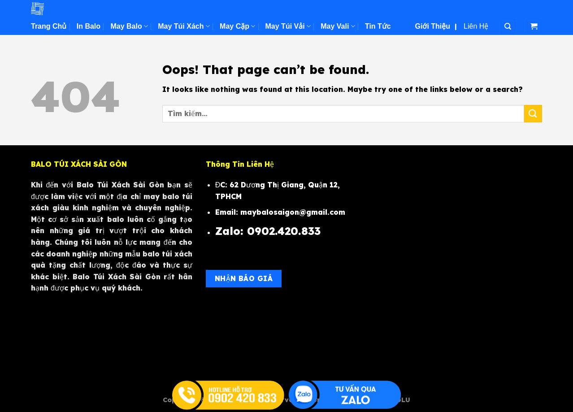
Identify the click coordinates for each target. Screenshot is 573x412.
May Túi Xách (183, 26)
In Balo (88, 26)
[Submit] (533, 113)
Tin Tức (378, 26)
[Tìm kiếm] (508, 26)
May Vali (338, 26)
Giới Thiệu (433, 26)
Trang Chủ (48, 26)
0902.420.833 (285, 231)
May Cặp (237, 26)
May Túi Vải (288, 26)
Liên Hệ (476, 26)
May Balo (129, 26)
